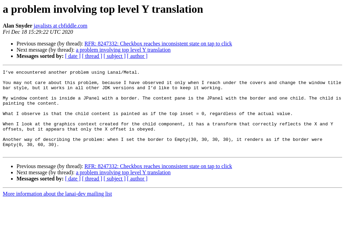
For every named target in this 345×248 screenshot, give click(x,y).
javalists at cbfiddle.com (60, 26)
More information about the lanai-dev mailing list (57, 210)
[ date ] (73, 56)
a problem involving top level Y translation (123, 50)
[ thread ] (92, 56)
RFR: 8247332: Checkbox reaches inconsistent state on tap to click (158, 43)
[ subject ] (115, 56)
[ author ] (137, 56)
